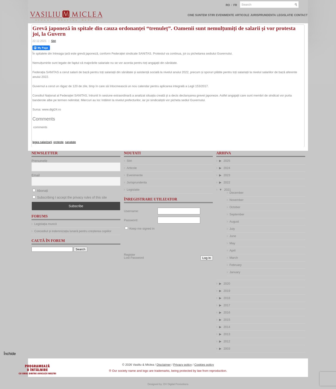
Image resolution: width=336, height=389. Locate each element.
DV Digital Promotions (176, 384)
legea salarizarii (42, 142)
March (234, 257)
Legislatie (285, 15)
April (233, 250)
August (234, 221)
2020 (227, 283)
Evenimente (225, 15)
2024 (227, 168)
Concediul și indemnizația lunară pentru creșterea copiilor (72, 231)
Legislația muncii (45, 224)
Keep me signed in (142, 228)
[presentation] (159, 242)
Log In (206, 258)
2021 (227, 189)
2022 (227, 182)
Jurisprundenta (263, 15)
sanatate (70, 142)
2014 (227, 327)
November (237, 200)
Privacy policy (182, 364)
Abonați (40, 191)
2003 (227, 348)
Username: (131, 211)
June (233, 236)
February (236, 265)
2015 (227, 319)
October (235, 207)
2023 (227, 175)
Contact (301, 15)
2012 (227, 341)
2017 (227, 305)
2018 (227, 298)
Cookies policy (204, 364)
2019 (227, 291)
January (235, 272)
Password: (131, 220)
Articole (242, 15)
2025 (227, 160)
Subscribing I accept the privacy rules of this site (72, 197)
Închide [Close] (10, 354)
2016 (227, 312)
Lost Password (134, 257)
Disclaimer (164, 364)
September (237, 214)
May (232, 243)
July (232, 229)
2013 (227, 334)
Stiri (211, 15)
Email (36, 175)
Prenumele (39, 160)
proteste (58, 142)
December (237, 192)
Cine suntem (197, 15)
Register (129, 254)
